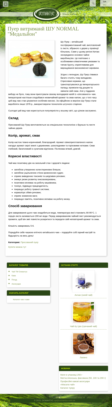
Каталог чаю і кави (21, 299)
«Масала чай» (67, 384)
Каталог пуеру (67, 388)
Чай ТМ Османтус (19, 272)
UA (104, 1)
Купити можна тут (17, 247)
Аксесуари (16, 284)
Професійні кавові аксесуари (75, 381)
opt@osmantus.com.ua (64, 400)
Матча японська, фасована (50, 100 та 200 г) (83, 378)
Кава (14, 275)
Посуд (14, 280)
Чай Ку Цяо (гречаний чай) (83, 326)
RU (104, 5)
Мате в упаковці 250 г (71, 375)
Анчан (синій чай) (83, 295)
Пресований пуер (29, 242)
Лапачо (83, 357)
